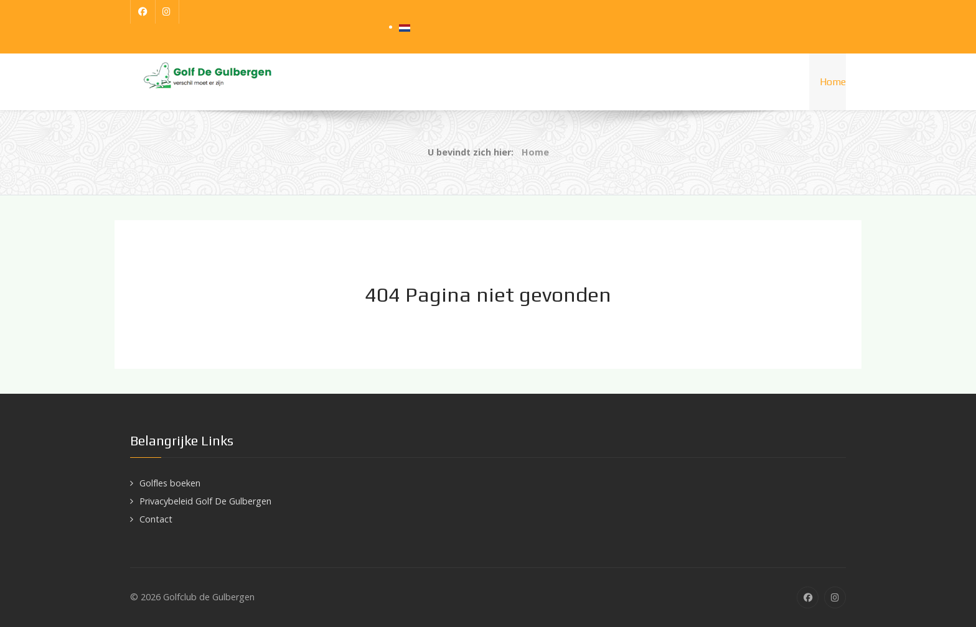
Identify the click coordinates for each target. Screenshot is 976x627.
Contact (155, 519)
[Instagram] (167, 12)
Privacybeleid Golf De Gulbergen (205, 501)
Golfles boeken (169, 483)
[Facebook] (143, 12)
